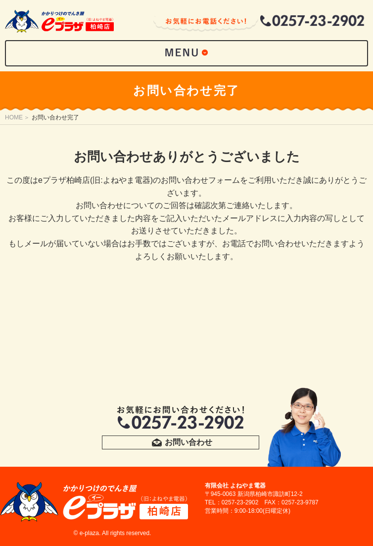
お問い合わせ (188, 442)
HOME (14, 117)
